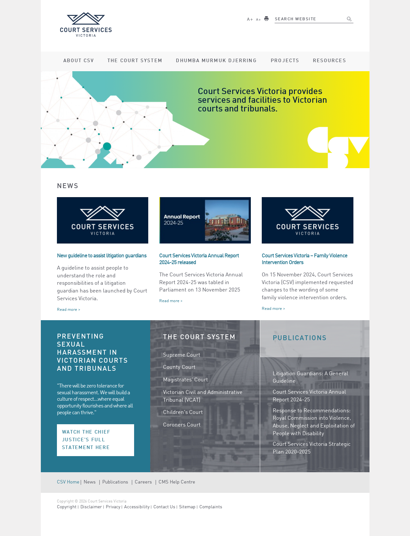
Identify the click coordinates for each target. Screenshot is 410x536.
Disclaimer (91, 507)
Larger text (250, 18)
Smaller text (258, 18)
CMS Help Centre (177, 482)
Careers (143, 482)
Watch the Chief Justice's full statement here (86, 440)
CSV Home (68, 482)
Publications (115, 482)
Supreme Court (181, 355)
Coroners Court (182, 425)
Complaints (210, 507)
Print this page (266, 18)
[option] (205, 119)
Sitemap (187, 507)
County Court (179, 367)
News (90, 482)
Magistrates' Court (185, 380)
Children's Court (183, 412)
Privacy (113, 507)
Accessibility (137, 507)
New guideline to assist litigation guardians (101, 256)
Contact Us (164, 507)
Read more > (68, 310)
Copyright (67, 507)
